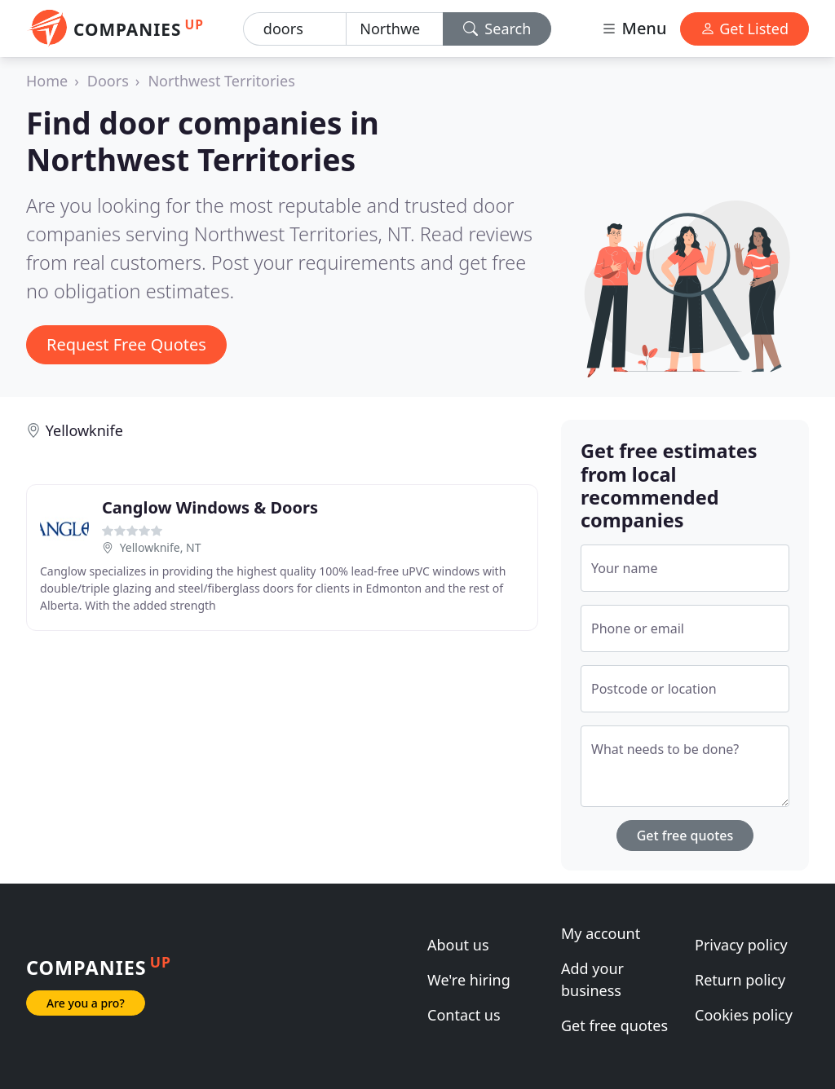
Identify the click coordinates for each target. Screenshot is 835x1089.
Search (497, 28)
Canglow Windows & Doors (210, 507)
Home (47, 80)
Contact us (464, 1015)
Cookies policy (744, 1015)
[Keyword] (295, 29)
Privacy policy (741, 945)
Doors (108, 80)
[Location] (394, 29)
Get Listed (744, 28)
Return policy (740, 980)
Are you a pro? (85, 1003)
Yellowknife (84, 430)
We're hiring (468, 980)
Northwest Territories (221, 80)
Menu (633, 28)
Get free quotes (685, 835)
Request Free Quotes (126, 344)
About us (458, 945)
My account (600, 933)
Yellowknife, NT (160, 547)
